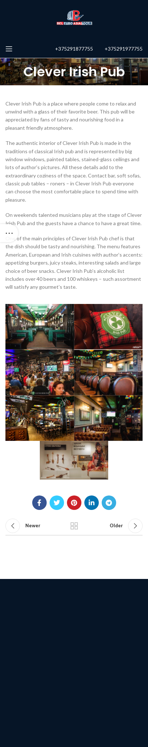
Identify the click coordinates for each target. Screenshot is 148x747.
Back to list (73, 526)
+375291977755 (124, 49)
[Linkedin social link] (91, 502)
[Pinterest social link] (74, 502)
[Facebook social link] (39, 502)
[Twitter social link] (57, 502)
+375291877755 (74, 49)
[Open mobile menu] (9, 49)
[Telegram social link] (109, 502)
